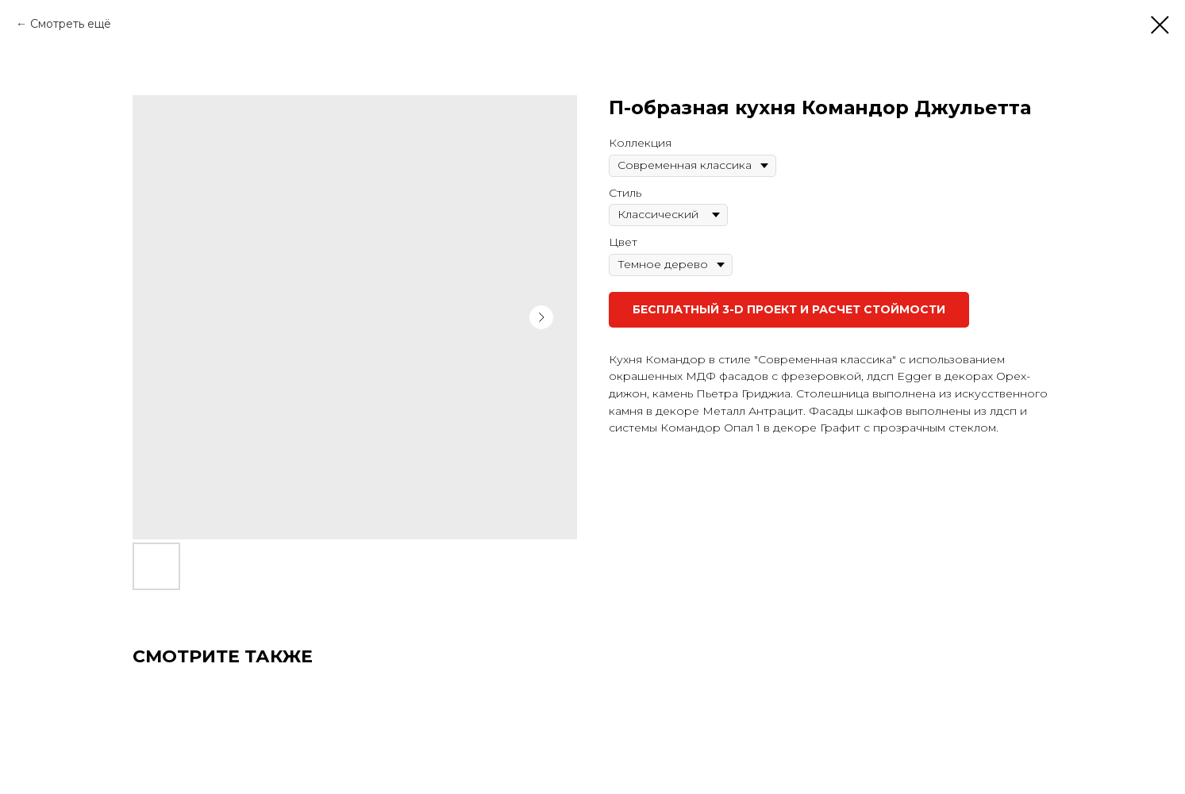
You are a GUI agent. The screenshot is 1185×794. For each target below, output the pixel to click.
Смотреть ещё (70, 24)
